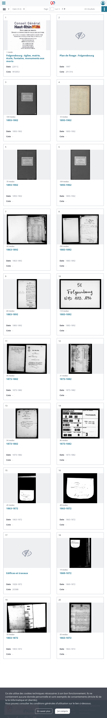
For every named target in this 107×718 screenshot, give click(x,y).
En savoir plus (43, 711)
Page (46, 9)
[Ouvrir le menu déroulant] (3, 3)
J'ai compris (62, 711)
